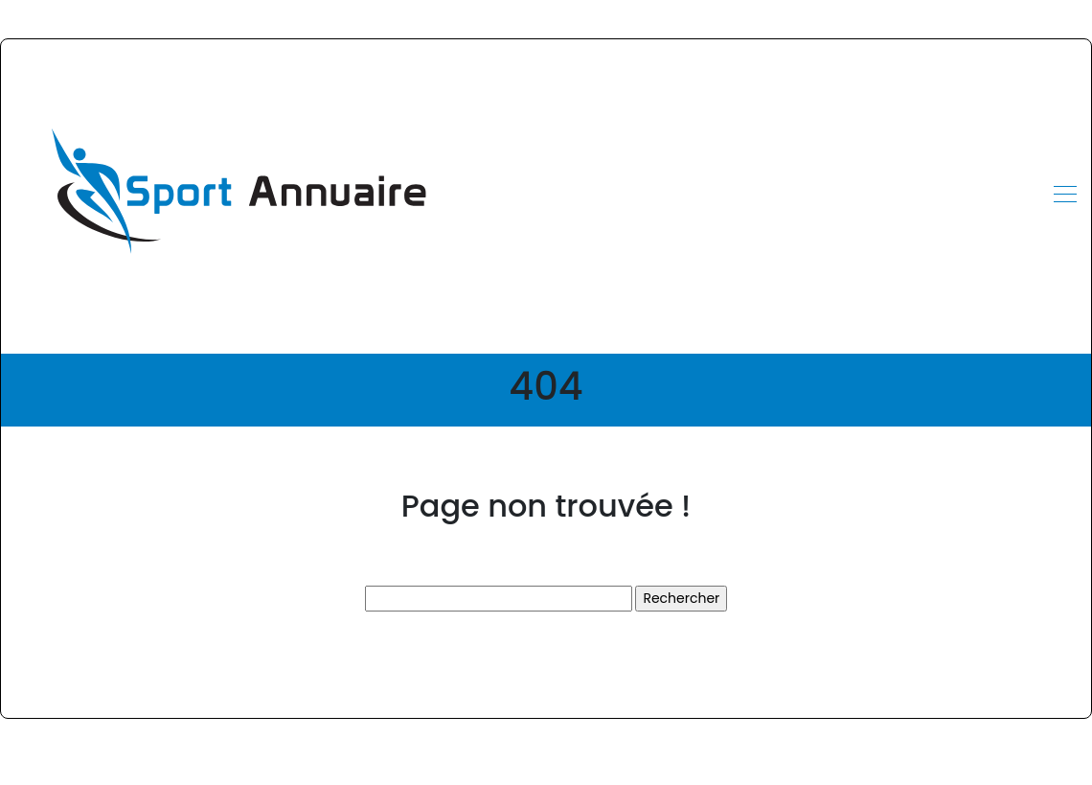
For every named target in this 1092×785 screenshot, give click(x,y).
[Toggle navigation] (1064, 196)
